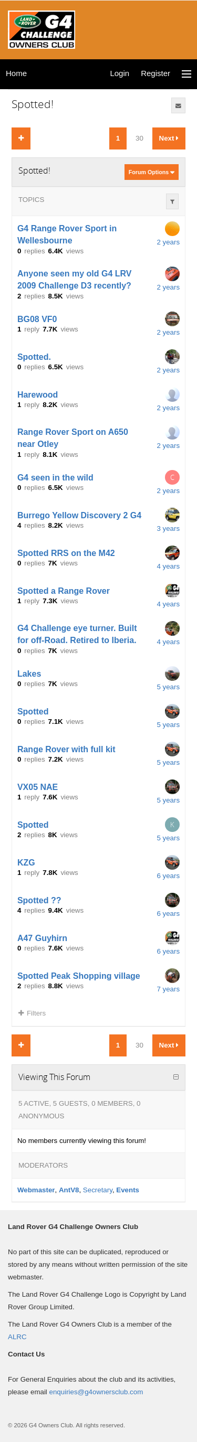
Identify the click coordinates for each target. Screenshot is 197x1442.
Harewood (37, 394)
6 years (168, 876)
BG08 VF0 (37, 318)
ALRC (17, 1337)
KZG (26, 862)
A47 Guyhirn (42, 937)
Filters (32, 1013)
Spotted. (34, 356)
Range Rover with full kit (66, 748)
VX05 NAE (37, 786)
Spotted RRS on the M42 (66, 552)
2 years (168, 242)
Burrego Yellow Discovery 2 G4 (79, 514)
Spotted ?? (39, 899)
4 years (168, 566)
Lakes (29, 673)
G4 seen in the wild (55, 477)
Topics (31, 200)
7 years (168, 989)
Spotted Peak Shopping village (78, 975)
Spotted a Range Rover (63, 590)
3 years (168, 528)
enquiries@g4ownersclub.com (96, 1392)
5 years (168, 687)
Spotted (33, 711)
